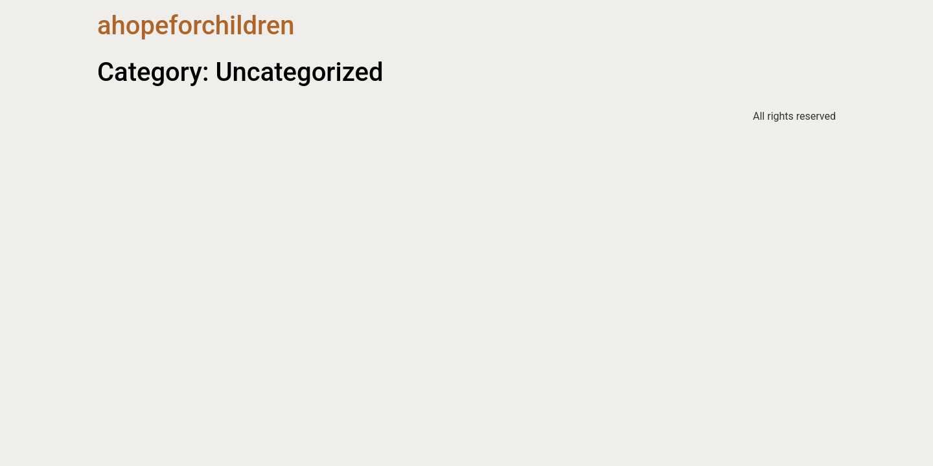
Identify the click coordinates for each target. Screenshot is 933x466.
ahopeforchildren (195, 25)
